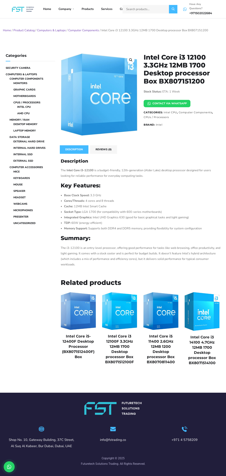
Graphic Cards (24, 89)
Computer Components (83, 30)
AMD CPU (23, 113)
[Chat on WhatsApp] (9, 466)
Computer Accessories (26, 167)
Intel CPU (170, 112)
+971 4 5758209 (185, 440)
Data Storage (20, 137)
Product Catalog (24, 30)
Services (106, 9)
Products (88, 9)
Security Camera (18, 68)
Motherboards (24, 96)
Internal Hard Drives (29, 148)
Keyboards (21, 178)
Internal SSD (23, 154)
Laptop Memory (24, 130)
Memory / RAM (19, 120)
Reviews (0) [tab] (104, 149)
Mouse (18, 184)
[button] (130, 60)
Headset (19, 197)
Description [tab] (74, 149)
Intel (159, 124)
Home (47, 9)
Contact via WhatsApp (167, 103)
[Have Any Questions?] (185, 9)
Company (65, 9)
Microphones (23, 210)
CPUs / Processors (156, 117)
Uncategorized (24, 223)
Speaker (19, 191)
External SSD (23, 161)
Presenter (20, 217)
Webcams (20, 204)
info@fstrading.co (113, 440)
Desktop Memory (25, 124)
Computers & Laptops (51, 30)
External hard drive (28, 141)
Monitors (20, 83)
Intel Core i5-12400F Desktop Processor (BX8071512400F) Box (78, 346)
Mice (16, 171)
